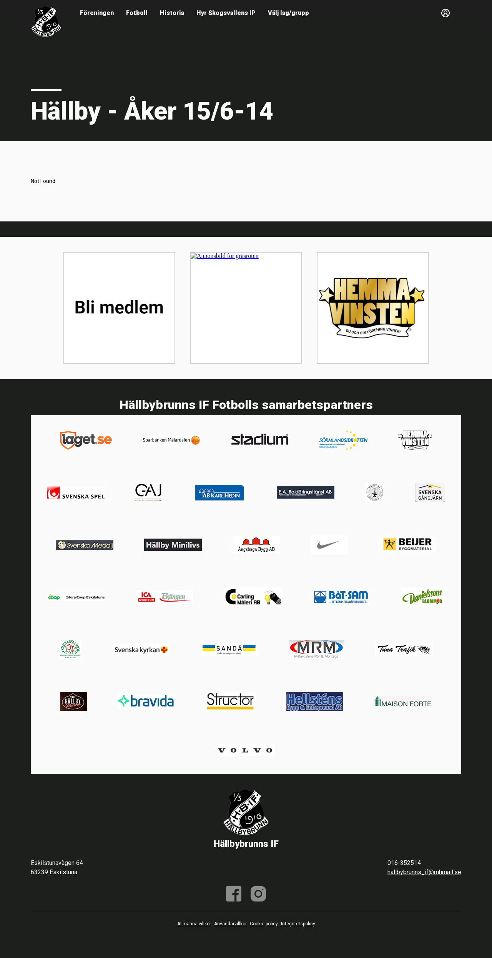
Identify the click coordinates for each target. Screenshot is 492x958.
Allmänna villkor (194, 923)
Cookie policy (264, 923)
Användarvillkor (230, 923)
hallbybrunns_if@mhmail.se (424, 872)
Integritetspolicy (298, 923)
